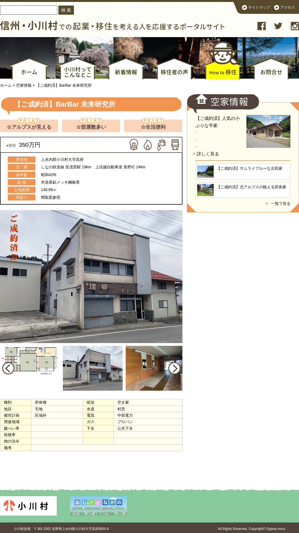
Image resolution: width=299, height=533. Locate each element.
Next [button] (174, 368)
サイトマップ (259, 7)
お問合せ (270, 68)
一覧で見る (280, 203)
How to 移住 (220, 61)
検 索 (66, 9)
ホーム (28, 68)
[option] (94, 280)
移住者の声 (173, 68)
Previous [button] (8, 368)
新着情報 (125, 68)
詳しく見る (208, 153)
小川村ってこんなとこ (76, 68)
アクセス (287, 7)
